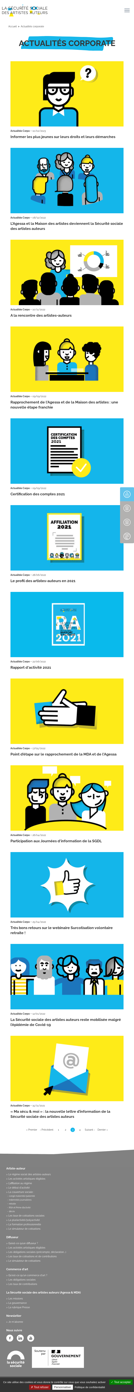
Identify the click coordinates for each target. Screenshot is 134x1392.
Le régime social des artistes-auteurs (29, 1174)
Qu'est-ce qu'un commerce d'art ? (27, 1275)
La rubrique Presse (19, 1307)
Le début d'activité (19, 1187)
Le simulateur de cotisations (24, 1228)
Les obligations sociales (22, 1279)
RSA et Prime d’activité (20, 1207)
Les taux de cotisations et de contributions (32, 1256)
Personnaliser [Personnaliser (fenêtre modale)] (62, 1387)
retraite (12, 1204)
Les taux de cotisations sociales (26, 1215)
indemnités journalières (20, 1200)
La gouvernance (17, 1303)
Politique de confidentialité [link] (90, 1387)
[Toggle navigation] (127, 11)
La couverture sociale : (21, 1192)
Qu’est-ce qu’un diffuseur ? (23, 1243)
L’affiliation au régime (20, 1183)
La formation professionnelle (24, 1224)
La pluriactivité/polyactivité (24, 1220)
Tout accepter (121, 1382)
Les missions (15, 1298)
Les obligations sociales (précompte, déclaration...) (37, 1252)
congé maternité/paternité (22, 1196)
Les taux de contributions (22, 1284)
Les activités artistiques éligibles (26, 1178)
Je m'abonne (15, 1321)
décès (12, 1211)
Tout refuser (40, 1387)
